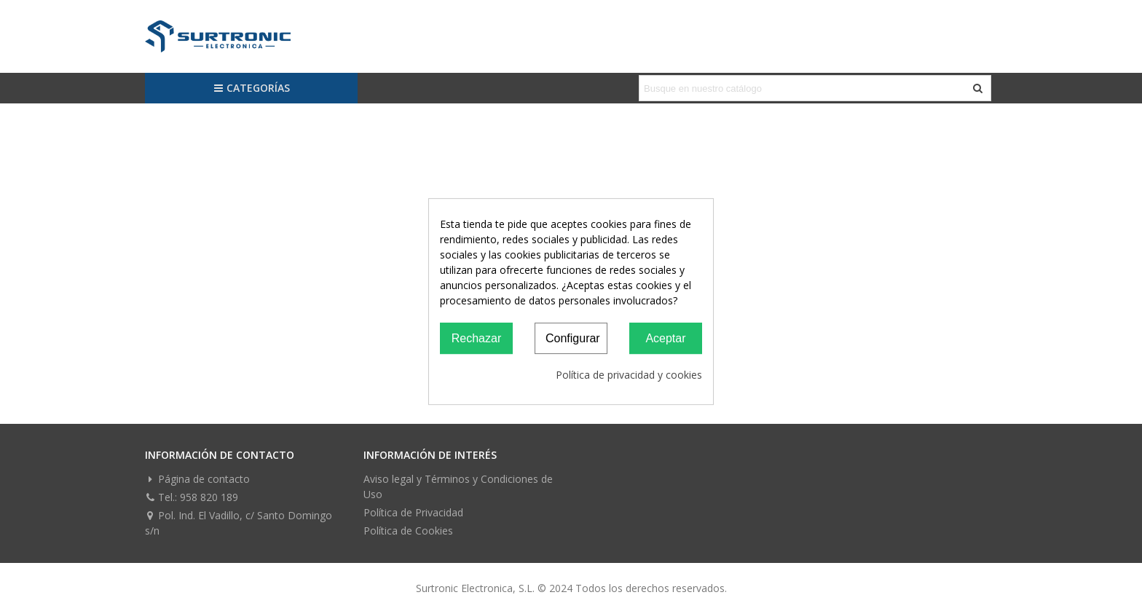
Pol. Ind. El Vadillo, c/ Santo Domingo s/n (238, 522)
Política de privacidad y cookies (629, 375)
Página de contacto (197, 478)
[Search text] (802, 88)
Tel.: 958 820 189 (191, 497)
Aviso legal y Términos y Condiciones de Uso (458, 486)
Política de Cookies (408, 530)
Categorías (251, 88)
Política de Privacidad (413, 512)
